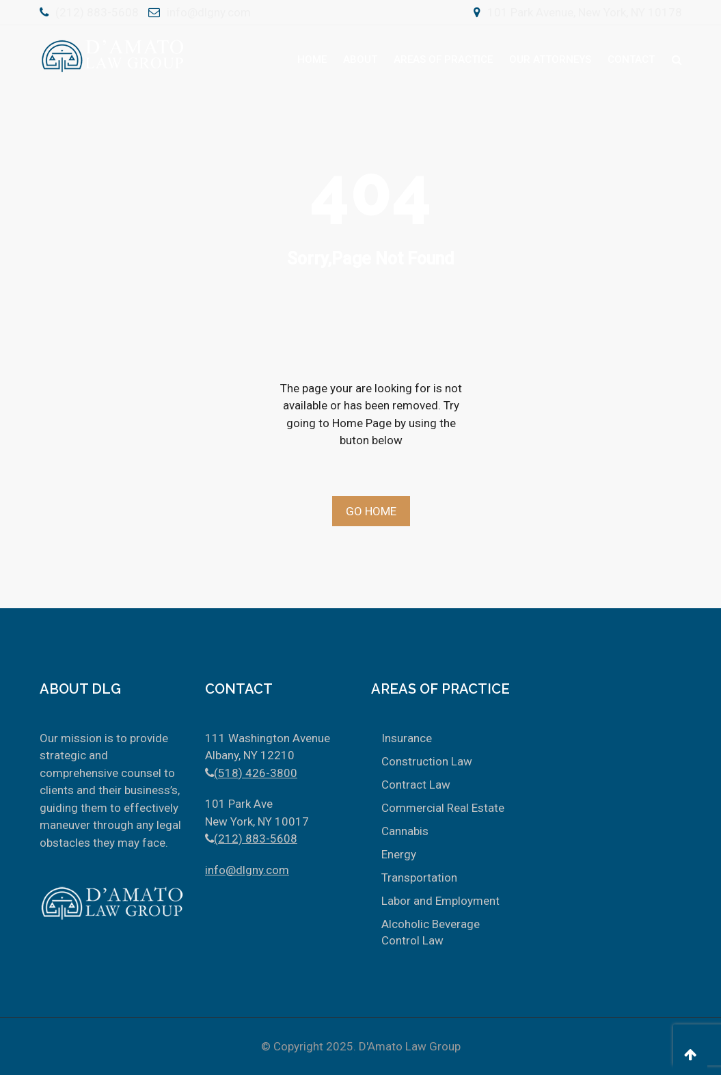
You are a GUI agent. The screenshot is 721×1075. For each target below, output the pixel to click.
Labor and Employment (440, 901)
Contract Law (415, 784)
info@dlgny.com (209, 12)
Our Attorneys (550, 59)
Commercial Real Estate (442, 808)
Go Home (371, 511)
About (360, 59)
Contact (631, 59)
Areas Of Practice (443, 59)
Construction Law (426, 761)
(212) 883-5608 (97, 12)
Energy (398, 854)
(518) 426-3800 (255, 773)
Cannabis (404, 831)
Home (312, 59)
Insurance (406, 738)
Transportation (419, 877)
